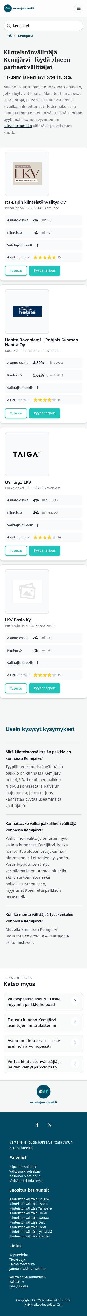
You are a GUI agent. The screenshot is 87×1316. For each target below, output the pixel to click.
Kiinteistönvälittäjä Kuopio (29, 1236)
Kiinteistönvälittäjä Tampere (30, 1208)
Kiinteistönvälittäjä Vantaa (29, 1217)
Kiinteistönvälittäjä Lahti (27, 1227)
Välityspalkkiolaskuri (24, 1171)
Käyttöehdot (18, 1254)
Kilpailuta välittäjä (22, 1166)
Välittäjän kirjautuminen (27, 1277)
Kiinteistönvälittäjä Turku (28, 1213)
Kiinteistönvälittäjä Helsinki (29, 1199)
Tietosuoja (17, 1259)
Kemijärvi (25, 36)
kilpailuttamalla (18, 125)
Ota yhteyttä (18, 1286)
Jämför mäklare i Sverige (27, 1268)
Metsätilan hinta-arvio (26, 1180)
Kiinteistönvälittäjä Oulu (27, 1222)
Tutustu (16, 270)
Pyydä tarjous (44, 270)
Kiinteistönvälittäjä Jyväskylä (30, 1231)
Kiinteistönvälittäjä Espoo (28, 1204)
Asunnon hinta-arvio (24, 1176)
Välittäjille (16, 1281)
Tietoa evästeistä (22, 1264)
